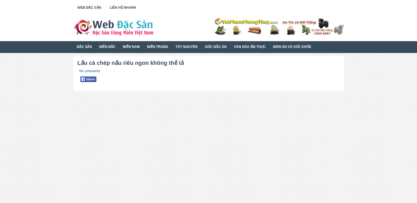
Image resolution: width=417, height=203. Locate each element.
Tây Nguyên (186, 47)
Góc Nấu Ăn (216, 47)
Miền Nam (131, 47)
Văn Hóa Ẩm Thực (250, 47)
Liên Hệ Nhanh (123, 8)
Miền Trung (157, 47)
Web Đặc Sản (90, 8)
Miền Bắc (107, 47)
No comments (89, 71)
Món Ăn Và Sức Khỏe (292, 47)
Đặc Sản (84, 47)
